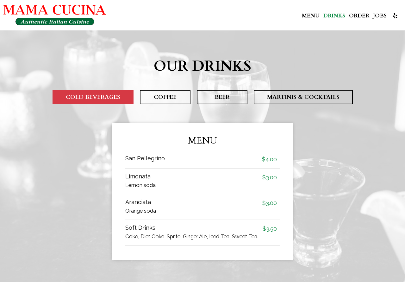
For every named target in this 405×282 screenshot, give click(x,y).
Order (359, 16)
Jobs (380, 16)
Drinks (334, 16)
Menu (311, 16)
